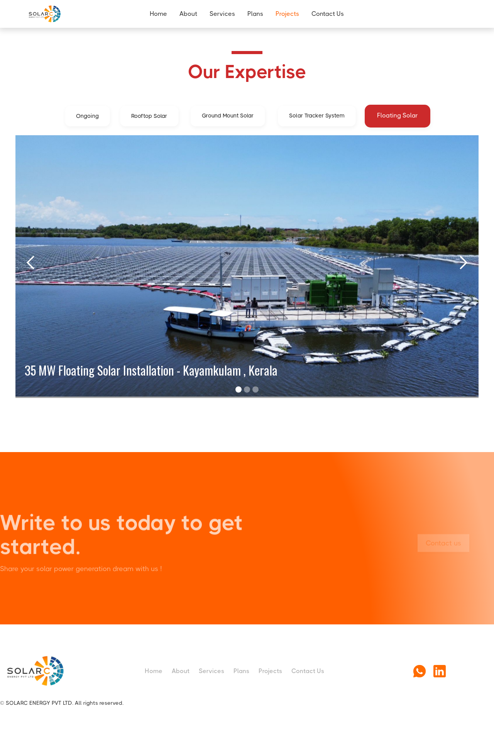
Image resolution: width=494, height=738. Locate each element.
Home (158, 13)
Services (222, 13)
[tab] (87, 116)
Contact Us (327, 13)
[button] (30, 263)
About (188, 13)
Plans (255, 13)
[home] (61, 14)
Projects (287, 13)
